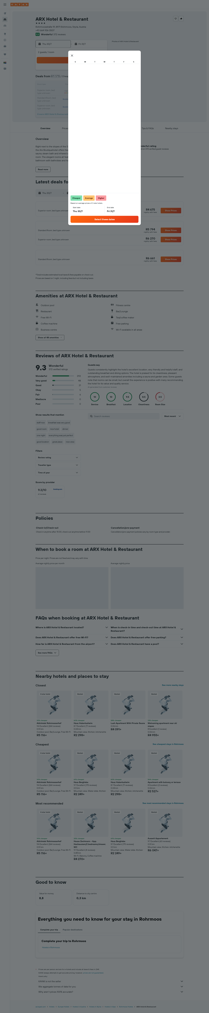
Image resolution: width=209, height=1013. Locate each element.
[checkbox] (50, 497)
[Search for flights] (5, 13)
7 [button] (71, 77)
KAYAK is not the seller (111, 986)
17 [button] (93, 84)
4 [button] (99, 71)
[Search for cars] (5, 26)
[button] (5, 4)
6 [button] (65, 77)
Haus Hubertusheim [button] (83, 728)
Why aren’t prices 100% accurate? (111, 996)
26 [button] (58, 98)
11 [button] (100, 77)
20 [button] (64, 91)
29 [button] (79, 98)
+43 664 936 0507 (45, 30)
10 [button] (93, 77)
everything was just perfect (61, 440)
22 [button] (79, 91)
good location (43, 446)
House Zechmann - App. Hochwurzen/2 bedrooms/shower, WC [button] (90, 849)
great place (57, 446)
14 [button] (72, 84)
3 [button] (92, 71)
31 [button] (93, 98)
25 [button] (99, 91)
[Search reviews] (126, 421)
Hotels (51, 1012)
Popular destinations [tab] (72, 934)
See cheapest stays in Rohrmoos (168, 749)
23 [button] (85, 91)
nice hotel (54, 434)
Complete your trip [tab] (49, 934)
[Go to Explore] (5, 34)
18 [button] (100, 84)
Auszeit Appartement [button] (158, 843)
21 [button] (72, 91)
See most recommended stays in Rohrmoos (163, 808)
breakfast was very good (59, 427)
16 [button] (86, 84)
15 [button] (79, 84)
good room (42, 434)
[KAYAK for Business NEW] (5, 46)
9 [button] (86, 77)
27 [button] (65, 98)
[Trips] (5, 54)
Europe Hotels (63, 1012)
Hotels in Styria (95, 1012)
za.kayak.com (41, 1012)
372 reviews (59, 34)
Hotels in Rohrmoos (51, 952)
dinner (65, 434)
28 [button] (72, 98)
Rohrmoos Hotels (126, 1012)
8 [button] (79, 77)
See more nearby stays (173, 690)
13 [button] (65, 84)
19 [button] (58, 91)
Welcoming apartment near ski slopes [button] (162, 729)
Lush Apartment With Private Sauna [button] (128, 728)
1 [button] (78, 71)
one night (41, 440)
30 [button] (85, 98)
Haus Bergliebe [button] (81, 787)
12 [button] (58, 84)
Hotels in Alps (110, 1012)
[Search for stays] (5, 19)
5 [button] (58, 77)
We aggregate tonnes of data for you (111, 991)
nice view (70, 446)
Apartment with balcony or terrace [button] (164, 787)
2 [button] (86, 71)
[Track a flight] (5, 40)
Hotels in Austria (79, 1012)
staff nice (41, 427)
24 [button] (92, 91)
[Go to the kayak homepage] (19, 4)
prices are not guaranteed (93, 978)
